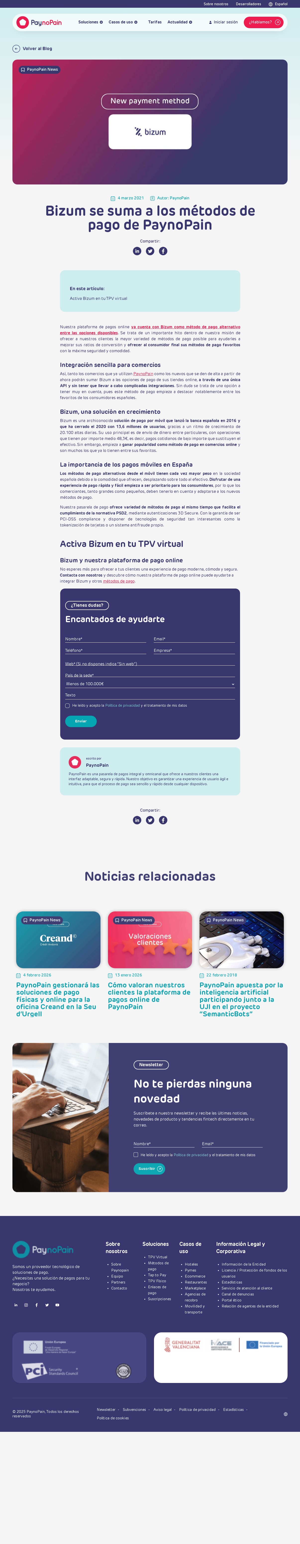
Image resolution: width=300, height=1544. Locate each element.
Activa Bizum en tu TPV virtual (98, 299)
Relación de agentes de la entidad (250, 1306)
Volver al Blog (32, 49)
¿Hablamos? (265, 22)
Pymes (190, 1270)
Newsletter (106, 1410)
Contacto (119, 1288)
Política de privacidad (122, 705)
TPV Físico (157, 1281)
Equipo (117, 1276)
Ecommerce (195, 1276)
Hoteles (191, 1264)
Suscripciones (159, 1299)
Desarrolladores (248, 4)
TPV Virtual (157, 1257)
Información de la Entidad (244, 1264)
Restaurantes (196, 1282)
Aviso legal (163, 1410)
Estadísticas (232, 1282)
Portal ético (232, 1300)
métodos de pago (119, 582)
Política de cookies (113, 1418)
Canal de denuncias (238, 1294)
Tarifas (153, 22)
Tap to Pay (157, 1275)
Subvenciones (135, 1410)
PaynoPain (143, 374)
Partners (118, 1282)
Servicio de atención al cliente (247, 1288)
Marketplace (195, 1288)
